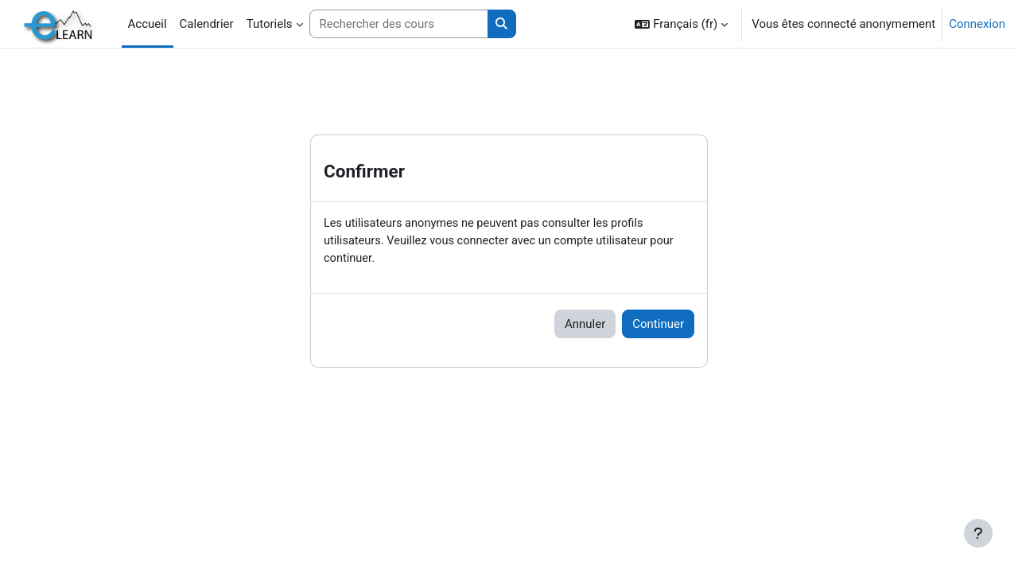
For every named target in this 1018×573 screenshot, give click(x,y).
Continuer (658, 325)
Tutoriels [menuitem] (270, 24)
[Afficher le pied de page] (978, 533)
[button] (681, 24)
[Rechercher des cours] (398, 24)
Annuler (585, 325)
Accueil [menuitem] (147, 24)
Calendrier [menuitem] (207, 24)
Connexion (977, 24)
